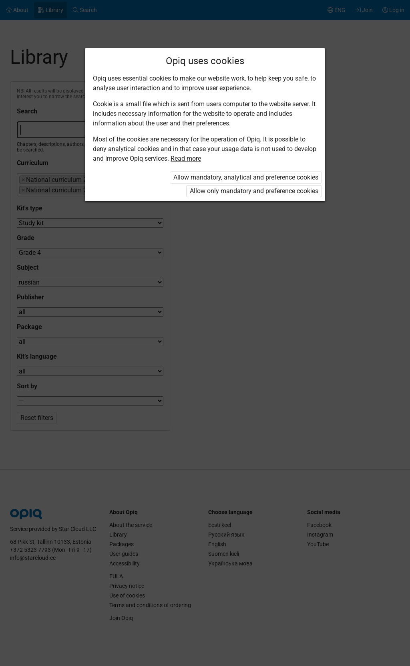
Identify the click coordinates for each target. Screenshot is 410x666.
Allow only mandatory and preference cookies (254, 191)
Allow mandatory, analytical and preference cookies (245, 177)
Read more (186, 158)
